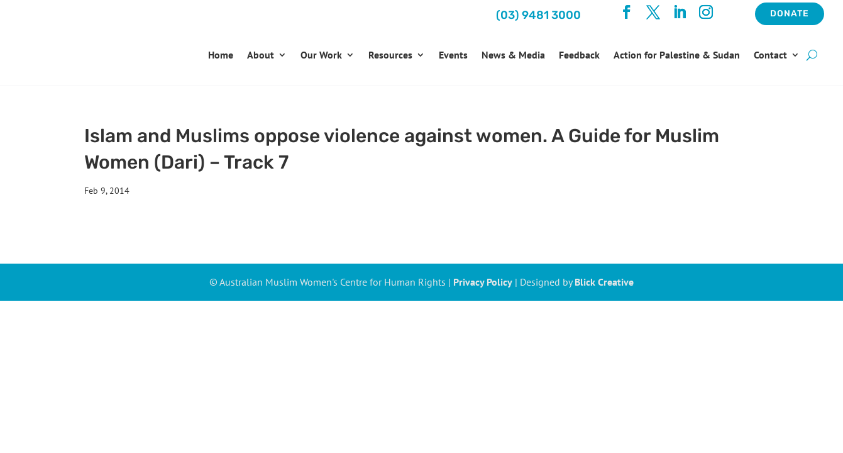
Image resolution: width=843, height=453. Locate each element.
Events (453, 54)
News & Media (513, 54)
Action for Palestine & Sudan (677, 54)
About (260, 54)
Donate (789, 13)
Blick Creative (604, 282)
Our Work (321, 54)
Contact (770, 54)
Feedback (579, 54)
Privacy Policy (482, 282)
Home (220, 54)
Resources (390, 54)
